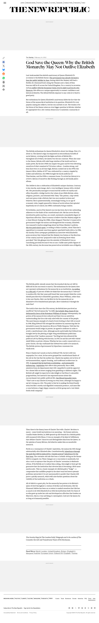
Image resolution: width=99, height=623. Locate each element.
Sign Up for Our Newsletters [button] (32, 608)
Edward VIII (58, 553)
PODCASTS (77, 3)
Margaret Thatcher (33, 553)
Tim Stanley (29, 57)
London (44, 551)
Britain (63, 551)
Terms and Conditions (22, 612)
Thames (74, 553)
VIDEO (83, 3)
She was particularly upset (36, 227)
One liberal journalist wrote (66, 378)
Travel (62, 598)
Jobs (94, 598)
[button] (3, 58)
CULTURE (52, 3)
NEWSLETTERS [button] (68, 3)
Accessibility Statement (10, 612)
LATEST (22, 3)
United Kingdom (54, 551)
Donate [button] (74, 598)
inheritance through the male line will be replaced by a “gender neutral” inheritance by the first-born (53, 453)
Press (89, 598)
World (38, 551)
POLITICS (39, 3)
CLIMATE (46, 3)
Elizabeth (67, 553)
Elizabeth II (71, 551)
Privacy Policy (33, 612)
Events (57, 598)
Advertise (80, 598)
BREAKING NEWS (30, 3)
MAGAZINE (60, 3)
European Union (47, 553)
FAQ (85, 598)
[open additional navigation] (5, 3)
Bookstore (68, 598)
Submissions (91, 600)
